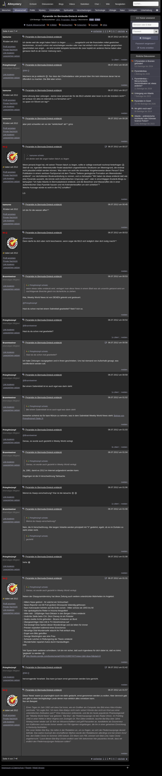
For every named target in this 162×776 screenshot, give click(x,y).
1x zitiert (115, 60)
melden (124, 60)
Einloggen (147, 38)
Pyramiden (65, 19)
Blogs (61, 4)
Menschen (6, 10)
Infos (105, 25)
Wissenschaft (20, 10)
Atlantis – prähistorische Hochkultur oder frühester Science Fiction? (145, 120)
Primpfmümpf (9, 65)
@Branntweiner (30, 325)
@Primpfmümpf (30, 303)
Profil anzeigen (9, 47)
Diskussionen (47, 4)
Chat (97, 4)
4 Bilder (53, 25)
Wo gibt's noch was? (145, 110)
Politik (32, 10)
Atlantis (74, 19)
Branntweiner (9, 276)
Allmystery (14, 4)
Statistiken (84, 4)
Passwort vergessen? (145, 43)
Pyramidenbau (145, 72)
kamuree (7, 37)
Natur (122, 10)
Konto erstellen (147, 48)
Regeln (28, 768)
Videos (72, 4)
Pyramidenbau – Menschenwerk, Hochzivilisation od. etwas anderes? (145, 84)
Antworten (81, 25)
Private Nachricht (10, 50)
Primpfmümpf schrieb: (37, 285)
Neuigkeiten (120, 4)
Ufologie (112, 10)
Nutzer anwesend (145, 18)
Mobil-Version (38, 768)
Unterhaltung (146, 10)
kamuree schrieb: (35, 155)
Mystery (42, 10)
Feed (91, 20)
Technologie (100, 10)
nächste (121, 31)
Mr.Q (5, 147)
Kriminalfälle (55, 10)
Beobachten (66, 25)
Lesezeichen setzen (11, 56)
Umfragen (133, 10)
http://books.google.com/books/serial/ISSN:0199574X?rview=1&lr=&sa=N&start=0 (63, 656)
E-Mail (97, 20)
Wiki (108, 4)
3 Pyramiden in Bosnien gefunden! (145, 64)
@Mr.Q (26, 70)
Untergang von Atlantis (145, 95)
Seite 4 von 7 (10, 31)
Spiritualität (68, 10)
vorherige (97, 31)
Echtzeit (33, 4)
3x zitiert (115, 447)
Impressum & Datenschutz (13, 768)
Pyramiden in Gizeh (145, 102)
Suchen (94, 25)
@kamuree (28, 238)
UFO (58, 19)
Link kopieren (8, 53)
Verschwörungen (84, 10)
